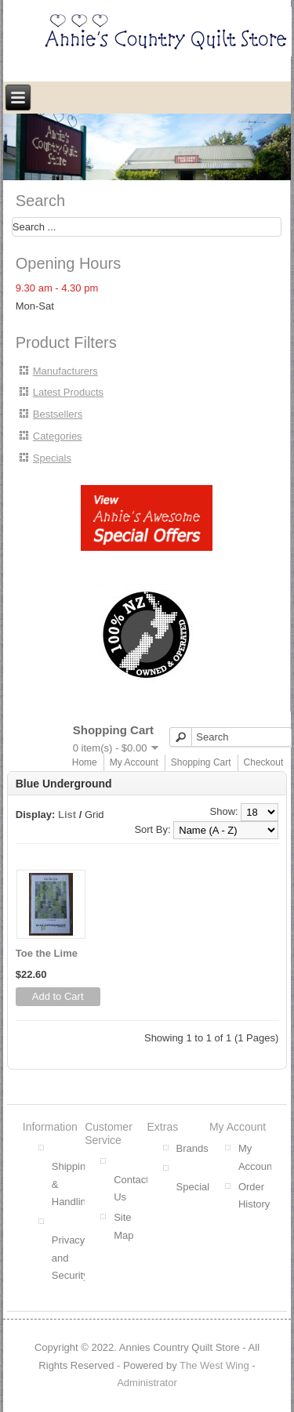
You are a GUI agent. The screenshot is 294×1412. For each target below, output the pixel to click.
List (67, 814)
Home (84, 762)
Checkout (264, 762)
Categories (57, 436)
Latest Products (68, 392)
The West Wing (214, 1365)
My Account (134, 762)
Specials (52, 458)
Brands (192, 1148)
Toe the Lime (47, 953)
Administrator (147, 1382)
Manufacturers (65, 371)
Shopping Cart (201, 762)
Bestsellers (58, 414)
